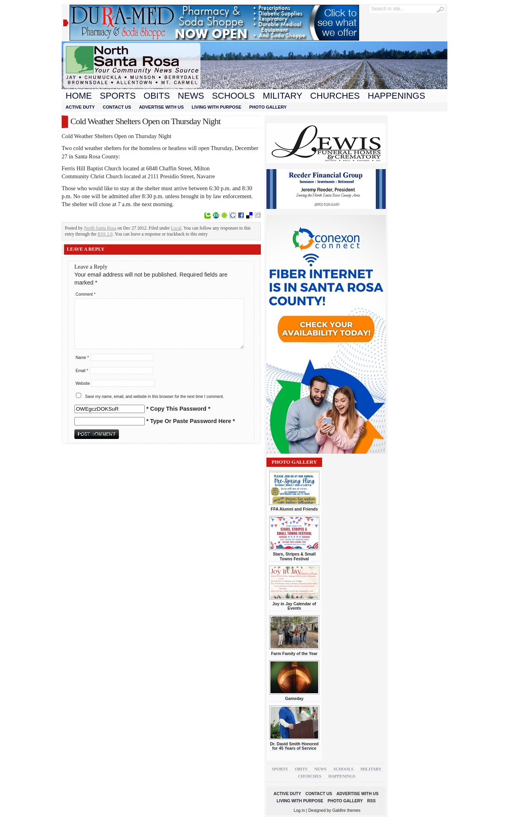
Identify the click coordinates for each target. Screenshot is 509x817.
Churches (335, 96)
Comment (85, 294)
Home (79, 96)
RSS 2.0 (105, 234)
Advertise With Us (161, 107)
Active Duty (80, 107)
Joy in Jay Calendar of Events (294, 606)
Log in (299, 810)
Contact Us (117, 107)
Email (82, 371)
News (191, 96)
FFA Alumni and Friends (294, 509)
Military (282, 96)
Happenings (396, 96)
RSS (371, 801)
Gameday (294, 698)
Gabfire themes (346, 810)
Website (83, 383)
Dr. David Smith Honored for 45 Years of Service (294, 746)
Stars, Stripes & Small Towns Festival (294, 556)
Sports (118, 96)
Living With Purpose (216, 107)
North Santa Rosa (100, 228)
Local (176, 228)
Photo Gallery (268, 107)
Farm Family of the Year (294, 653)
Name (82, 357)
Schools (233, 96)
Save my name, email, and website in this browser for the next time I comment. (154, 396)
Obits (157, 96)
